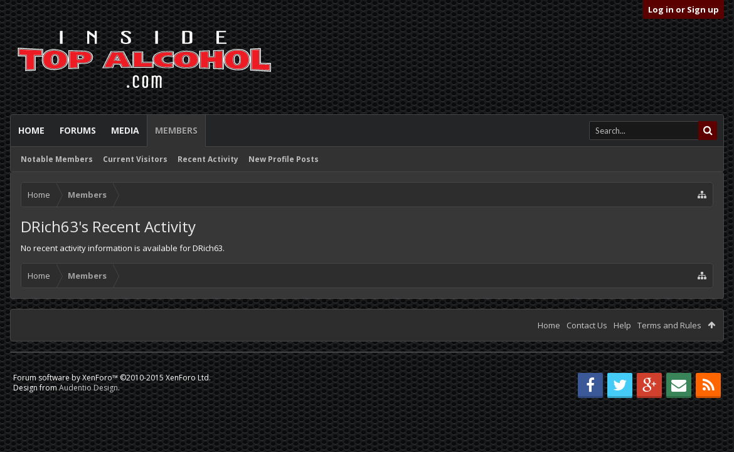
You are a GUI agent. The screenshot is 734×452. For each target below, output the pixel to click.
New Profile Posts (283, 159)
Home (31, 130)
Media (125, 130)
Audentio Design (88, 387)
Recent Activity (208, 159)
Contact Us (586, 325)
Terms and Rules (669, 325)
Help (622, 325)
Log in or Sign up (683, 9)
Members (176, 130)
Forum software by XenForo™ (112, 377)
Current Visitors (135, 159)
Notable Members (57, 159)
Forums (78, 130)
